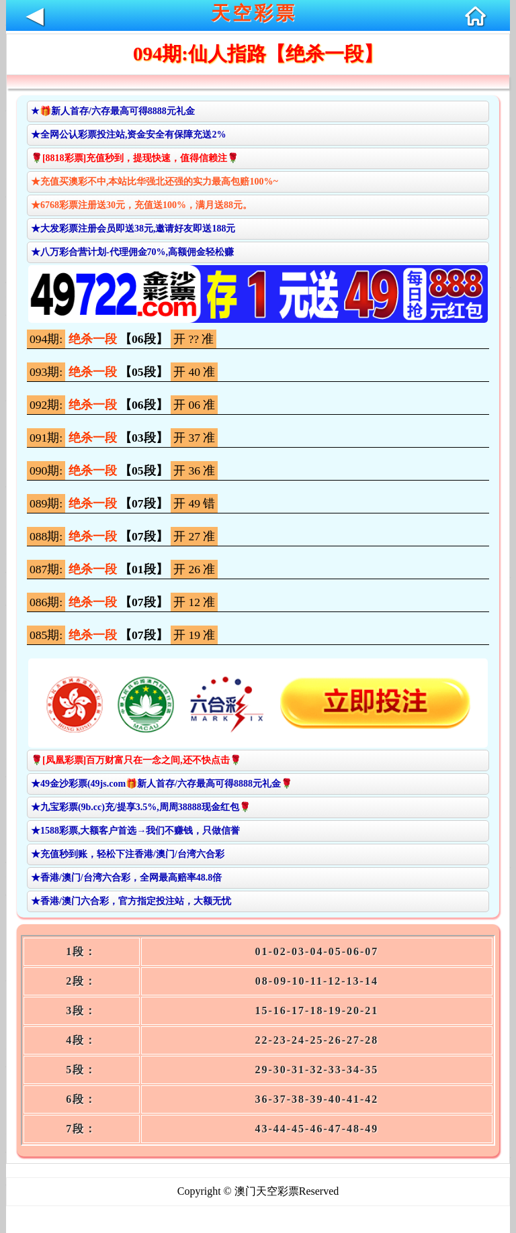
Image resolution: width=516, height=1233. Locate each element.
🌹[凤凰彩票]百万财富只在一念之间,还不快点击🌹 (136, 760)
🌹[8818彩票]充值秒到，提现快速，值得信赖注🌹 (135, 158)
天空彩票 (254, 13)
